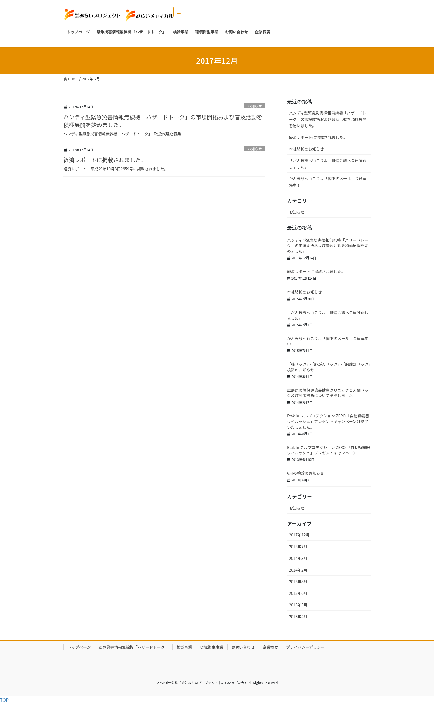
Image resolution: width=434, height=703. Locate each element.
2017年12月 (299, 535)
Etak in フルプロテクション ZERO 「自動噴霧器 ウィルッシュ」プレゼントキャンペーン (328, 450)
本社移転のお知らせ (306, 149)
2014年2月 (298, 570)
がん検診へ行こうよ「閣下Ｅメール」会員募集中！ (327, 182)
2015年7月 (298, 546)
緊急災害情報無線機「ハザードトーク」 (134, 647)
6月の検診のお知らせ (305, 473)
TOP (4, 699)
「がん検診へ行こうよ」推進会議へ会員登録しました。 (327, 164)
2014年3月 (298, 558)
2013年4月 (298, 616)
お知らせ (255, 105)
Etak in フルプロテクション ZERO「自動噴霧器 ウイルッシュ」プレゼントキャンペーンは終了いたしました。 (328, 421)
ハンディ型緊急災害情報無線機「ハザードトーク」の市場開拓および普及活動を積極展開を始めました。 (162, 121)
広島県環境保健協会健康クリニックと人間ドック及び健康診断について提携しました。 (327, 392)
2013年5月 (298, 605)
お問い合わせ (243, 647)
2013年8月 (298, 581)
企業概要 (270, 647)
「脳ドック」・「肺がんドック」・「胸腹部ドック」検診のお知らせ (328, 366)
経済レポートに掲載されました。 (104, 160)
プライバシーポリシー (305, 647)
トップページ (79, 647)
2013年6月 (298, 593)
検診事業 (184, 647)
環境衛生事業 (211, 647)
